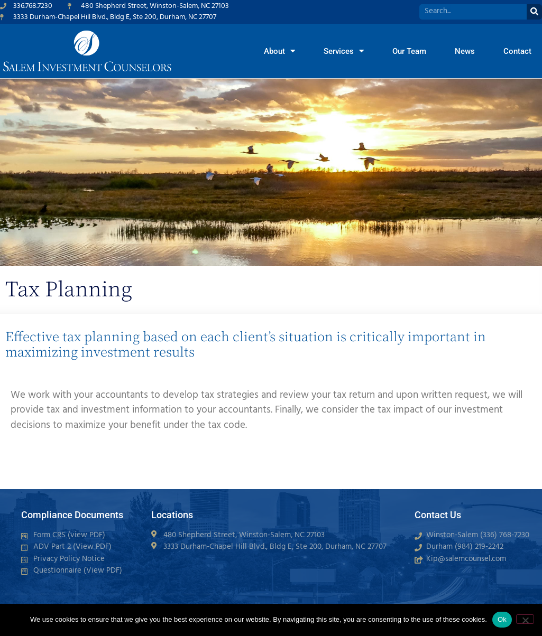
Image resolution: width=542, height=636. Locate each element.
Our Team (409, 51)
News (465, 51)
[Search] (534, 12)
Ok (502, 619)
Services (344, 51)
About (279, 51)
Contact (517, 51)
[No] (525, 619)
